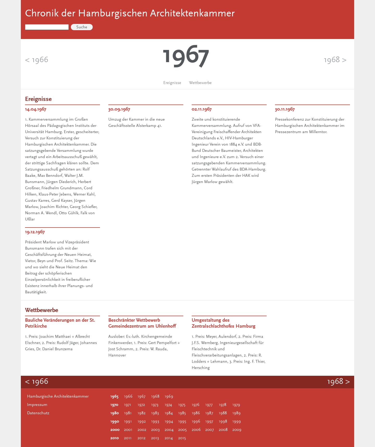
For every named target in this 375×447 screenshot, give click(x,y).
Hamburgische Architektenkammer (58, 396)
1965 (114, 396)
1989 (236, 413)
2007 (209, 430)
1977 (209, 405)
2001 (128, 430)
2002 (142, 430)
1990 (114, 421)
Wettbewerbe (200, 83)
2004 (169, 430)
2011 (128, 438)
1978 (222, 405)
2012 (142, 438)
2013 (155, 438)
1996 (196, 421)
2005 (182, 430)
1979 (236, 405)
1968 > (335, 60)
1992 (142, 421)
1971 (127, 405)
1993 (155, 421)
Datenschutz (38, 413)
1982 (142, 413)
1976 (195, 405)
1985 (182, 413)
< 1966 (36, 60)
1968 (155, 396)
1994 (169, 421)
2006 (196, 430)
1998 (223, 421)
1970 (114, 405)
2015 (182, 438)
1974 (168, 405)
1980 (114, 413)
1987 (209, 413)
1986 (196, 413)
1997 (209, 421)
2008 (223, 430)
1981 (128, 413)
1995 (182, 421)
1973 (154, 405)
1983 (155, 413)
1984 (169, 413)
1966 (128, 396)
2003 (155, 430)
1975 (181, 405)
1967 (141, 396)
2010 (114, 438)
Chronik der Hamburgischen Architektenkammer (130, 14)
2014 (169, 438)
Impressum (37, 405)
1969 (169, 396)
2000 (115, 430)
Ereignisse (172, 83)
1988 (223, 413)
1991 (128, 421)
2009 (236, 430)
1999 (236, 421)
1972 (141, 405)
